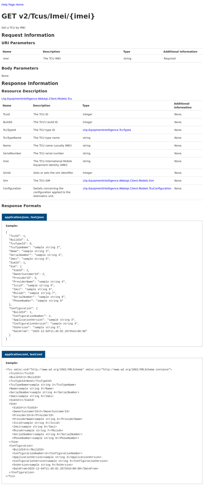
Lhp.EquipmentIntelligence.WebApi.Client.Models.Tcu (37, 98)
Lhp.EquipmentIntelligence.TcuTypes (107, 129)
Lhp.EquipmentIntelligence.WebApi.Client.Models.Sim (118, 180)
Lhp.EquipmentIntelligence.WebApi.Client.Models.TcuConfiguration (127, 188)
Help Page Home (13, 4)
